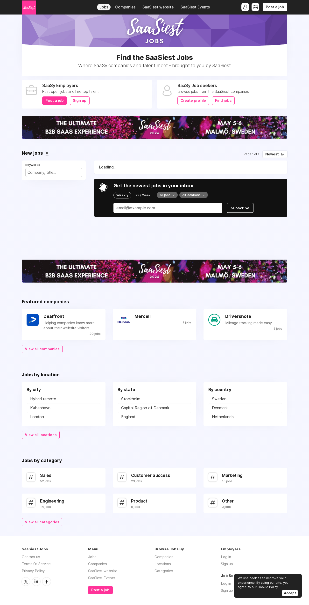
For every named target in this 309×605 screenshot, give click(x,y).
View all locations (40, 435)
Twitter (26, 581)
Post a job (275, 7)
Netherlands (223, 416)
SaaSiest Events (195, 7)
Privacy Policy (33, 571)
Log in (226, 556)
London (37, 416)
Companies (125, 7)
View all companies (42, 349)
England (128, 416)
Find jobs (223, 100)
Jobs (103, 7)
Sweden (219, 398)
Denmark (220, 407)
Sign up (79, 100)
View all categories (42, 522)
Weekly (122, 195)
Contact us (31, 556)
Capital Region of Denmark (145, 407)
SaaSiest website (158, 7)
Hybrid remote (43, 398)
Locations (162, 563)
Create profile (193, 100)
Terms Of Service (36, 563)
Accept (290, 593)
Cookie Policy (268, 587)
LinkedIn (36, 581)
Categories (163, 571)
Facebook (46, 581)
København (40, 407)
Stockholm (130, 398)
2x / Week (142, 195)
